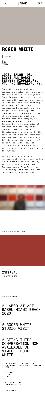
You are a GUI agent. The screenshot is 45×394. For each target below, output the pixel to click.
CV (5, 62)
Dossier (7, 56)
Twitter (6, 375)
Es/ (39, 3)
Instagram (7, 373)
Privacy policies (11, 390)
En (42, 3)
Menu (4, 3)
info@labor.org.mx (11, 384)
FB (14, 64)
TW (20, 64)
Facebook (6, 376)
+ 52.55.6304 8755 (11, 382)
